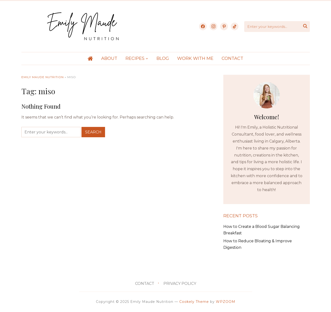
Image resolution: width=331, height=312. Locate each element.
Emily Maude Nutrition (42, 77)
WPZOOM (225, 302)
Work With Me (195, 58)
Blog (162, 58)
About (109, 58)
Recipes (134, 58)
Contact (232, 58)
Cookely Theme (194, 302)
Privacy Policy (179, 283)
